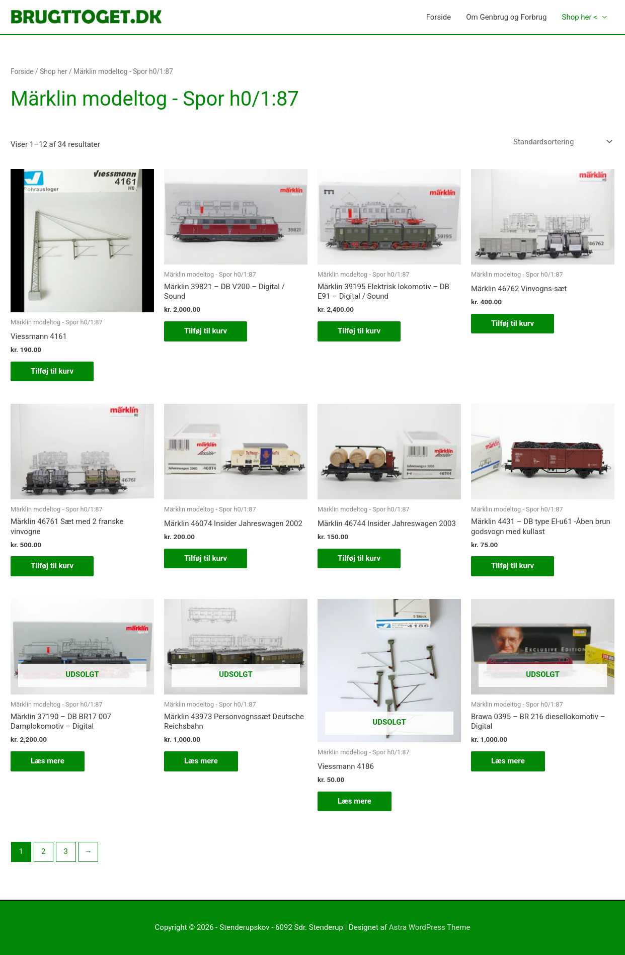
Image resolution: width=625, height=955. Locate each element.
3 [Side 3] (66, 851)
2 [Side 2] (43, 851)
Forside (438, 17)
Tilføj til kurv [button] (52, 371)
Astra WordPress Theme (430, 927)
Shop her (53, 71)
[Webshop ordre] (560, 141)
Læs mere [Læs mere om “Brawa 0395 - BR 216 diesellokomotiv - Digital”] (508, 760)
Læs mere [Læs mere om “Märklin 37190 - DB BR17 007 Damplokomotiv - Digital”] (47, 760)
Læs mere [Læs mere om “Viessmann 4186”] (354, 801)
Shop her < (579, 17)
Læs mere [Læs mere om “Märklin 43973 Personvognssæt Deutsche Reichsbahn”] (201, 760)
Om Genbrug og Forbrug (506, 17)
